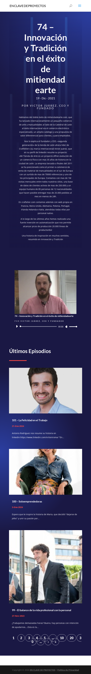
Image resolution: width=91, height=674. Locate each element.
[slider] (39, 326)
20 (72, 638)
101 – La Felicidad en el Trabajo (29, 420)
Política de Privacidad (68, 670)
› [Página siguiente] (48, 642)
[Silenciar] (66, 326)
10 (62, 638)
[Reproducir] (17, 326)
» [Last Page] (55, 642)
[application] (45, 326)
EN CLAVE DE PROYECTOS (42, 670)
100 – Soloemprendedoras (27, 501)
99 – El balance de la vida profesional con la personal (41, 610)
